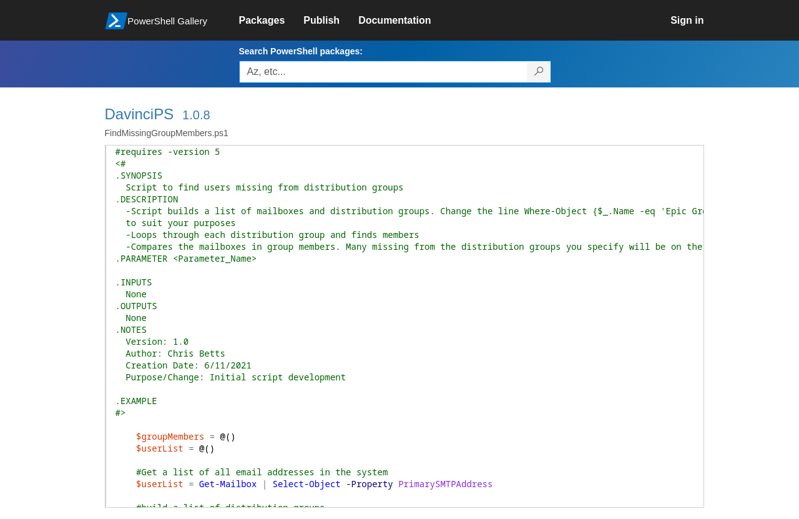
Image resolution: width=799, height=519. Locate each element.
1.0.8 (196, 115)
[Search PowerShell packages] (539, 72)
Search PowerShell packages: (301, 51)
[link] (271, 20)
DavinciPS (139, 114)
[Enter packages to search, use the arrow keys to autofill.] (383, 72)
